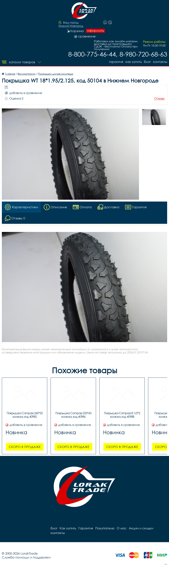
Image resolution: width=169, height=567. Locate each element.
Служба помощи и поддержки (26, 557)
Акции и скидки (141, 528)
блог (147, 62)
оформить (95, 30)
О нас (122, 528)
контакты (160, 62)
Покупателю (105, 528)
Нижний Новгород (71, 25)
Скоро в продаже (25, 447)
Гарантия (116, 62)
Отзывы (159, 98)
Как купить (133, 62)
